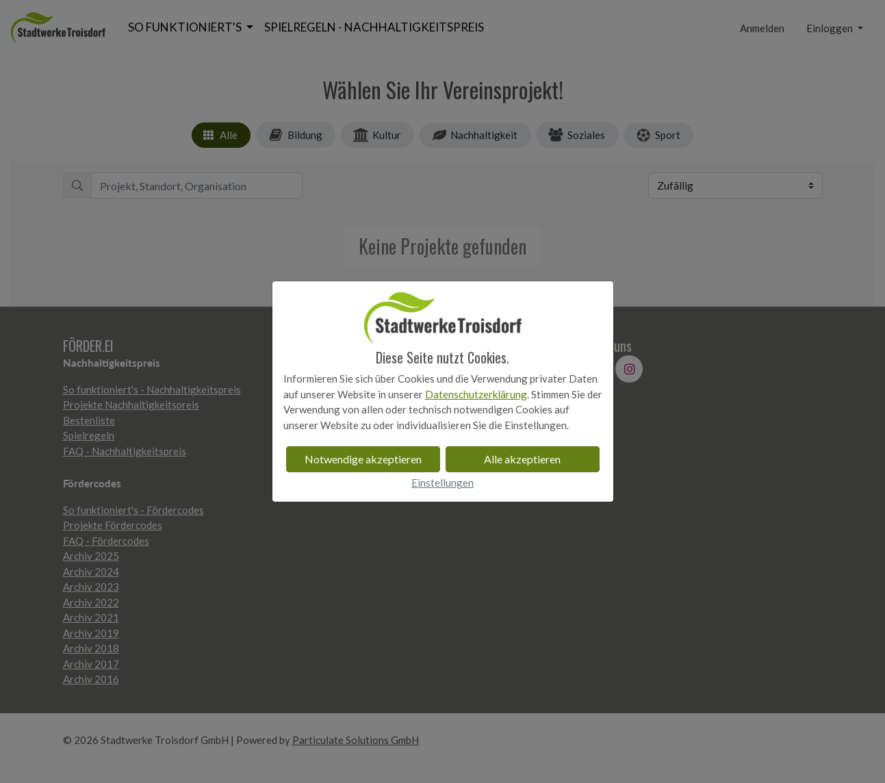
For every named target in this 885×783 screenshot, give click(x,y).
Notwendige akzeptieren (363, 458)
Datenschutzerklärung (476, 394)
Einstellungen (442, 482)
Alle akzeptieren (522, 458)
